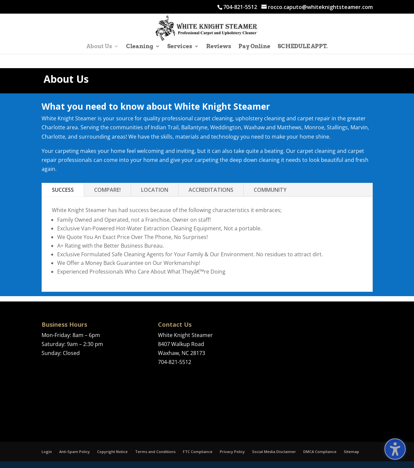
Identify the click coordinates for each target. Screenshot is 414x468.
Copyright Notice (112, 451)
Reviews (218, 47)
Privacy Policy (232, 451)
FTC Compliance (197, 451)
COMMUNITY (270, 189)
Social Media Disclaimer (274, 451)
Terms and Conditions (155, 451)
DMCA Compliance (320, 451)
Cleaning (139, 47)
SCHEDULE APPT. (303, 47)
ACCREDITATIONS (211, 189)
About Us (99, 47)
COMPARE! (107, 189)
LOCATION (154, 189)
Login (47, 451)
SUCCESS (63, 189)
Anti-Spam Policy (74, 451)
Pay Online (254, 47)
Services (179, 47)
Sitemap (351, 451)
